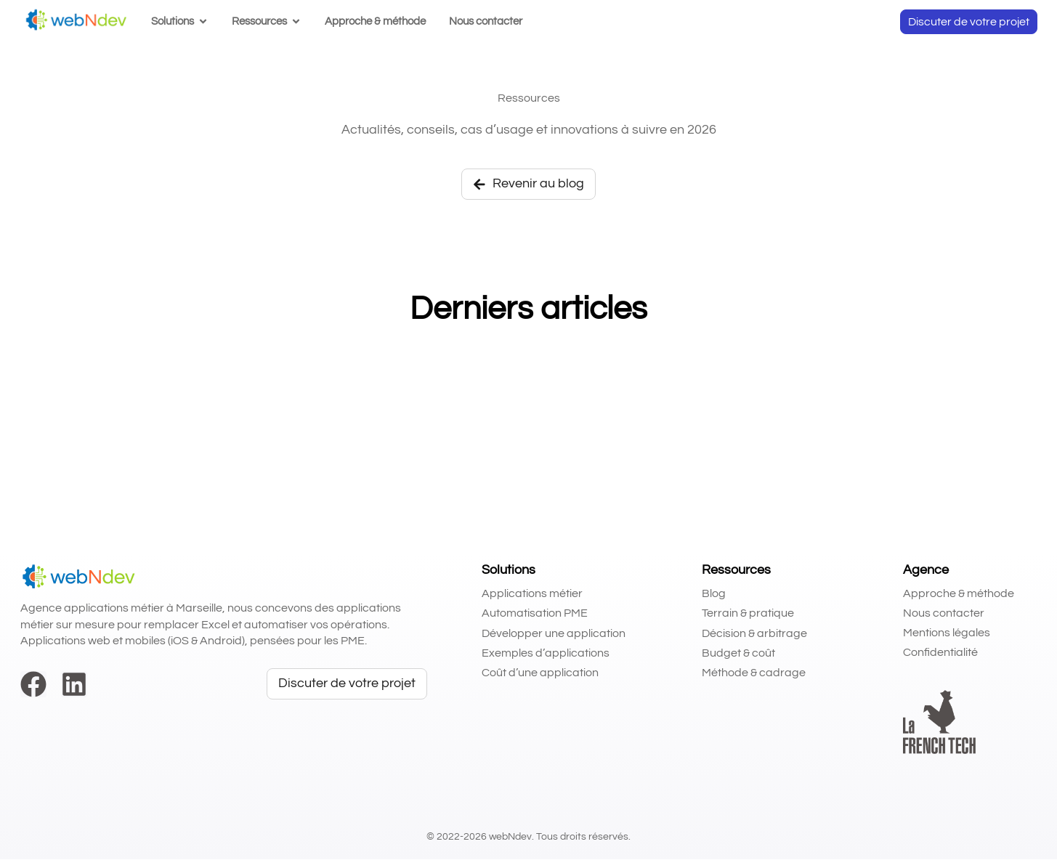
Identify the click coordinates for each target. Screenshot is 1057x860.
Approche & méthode (958, 593)
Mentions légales (946, 633)
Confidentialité (940, 653)
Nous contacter (943, 614)
